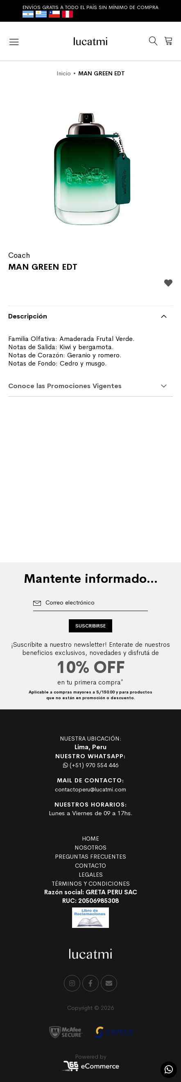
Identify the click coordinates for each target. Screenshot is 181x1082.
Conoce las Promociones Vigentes (65, 386)
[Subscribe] (90, 625)
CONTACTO (90, 865)
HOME (90, 838)
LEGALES (91, 874)
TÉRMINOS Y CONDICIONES (91, 883)
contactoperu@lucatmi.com (90, 789)
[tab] (90, 316)
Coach (19, 255)
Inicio (64, 73)
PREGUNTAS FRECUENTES (90, 856)
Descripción (27, 316)
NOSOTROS (90, 847)
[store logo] (90, 41)
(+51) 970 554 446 (90, 765)
